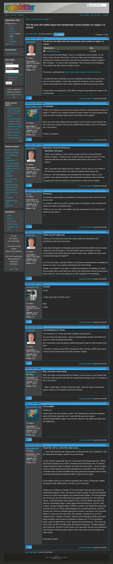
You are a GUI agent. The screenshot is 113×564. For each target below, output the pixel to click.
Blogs (9, 215)
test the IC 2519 (13, 129)
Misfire (12, 34)
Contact (105, 15)
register (35, 34)
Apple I (47, 19)
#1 (107, 38)
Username (9, 63)
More (20, 141)
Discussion (38, 19)
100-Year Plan (96, 15)
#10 (106, 445)
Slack (12, 39)
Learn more (9, 44)
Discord (12, 31)
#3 (107, 145)
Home (7, 15)
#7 (107, 327)
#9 (107, 403)
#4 (107, 191)
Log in (27, 34)
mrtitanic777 (32, 287)
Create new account (15, 74)
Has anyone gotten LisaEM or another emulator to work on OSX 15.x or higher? (13, 168)
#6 (107, 284)
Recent (20, 15)
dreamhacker (10, 160)
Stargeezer (10, 197)
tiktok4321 (9, 205)
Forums (13, 15)
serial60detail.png (52, 51)
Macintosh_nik (33, 107)
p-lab (28, 194)
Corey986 (31, 372)
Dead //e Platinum (14, 132)
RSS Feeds (11, 221)
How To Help (84, 15)
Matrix (12, 28)
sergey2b (9, 182)
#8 (107, 369)
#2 (107, 103)
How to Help (14, 269)
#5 (107, 232)
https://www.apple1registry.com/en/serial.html (83, 72)
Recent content (12, 53)
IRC (11, 26)
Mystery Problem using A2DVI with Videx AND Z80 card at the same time (12, 190)
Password (9, 68)
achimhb (30, 42)
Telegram (13, 41)
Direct (8, 94)
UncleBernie (32, 448)
